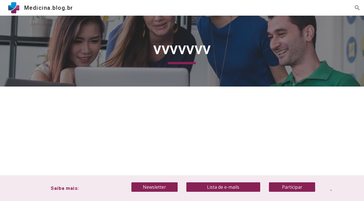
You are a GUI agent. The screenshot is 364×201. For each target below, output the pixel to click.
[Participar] (292, 187)
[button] (357, 8)
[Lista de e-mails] (223, 187)
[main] (182, 51)
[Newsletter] (154, 187)
